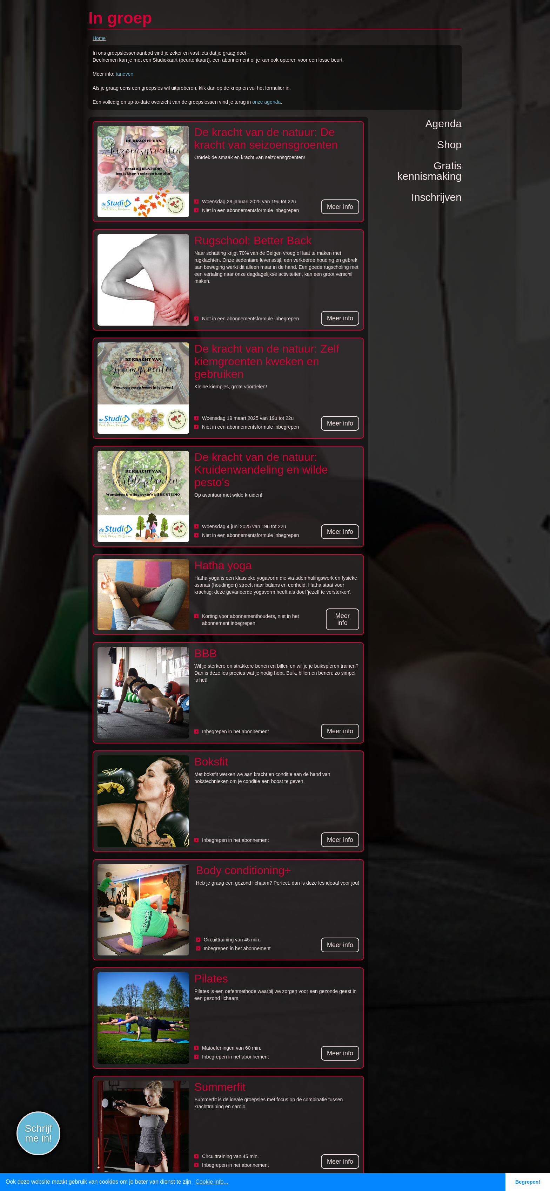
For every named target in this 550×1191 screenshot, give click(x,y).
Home (99, 38)
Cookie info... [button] (211, 1182)
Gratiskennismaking (429, 171)
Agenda (443, 123)
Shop (449, 144)
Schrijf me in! (38, 1133)
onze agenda (266, 102)
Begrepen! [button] (527, 1182)
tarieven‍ (124, 74)
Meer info (340, 206)
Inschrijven (436, 197)
